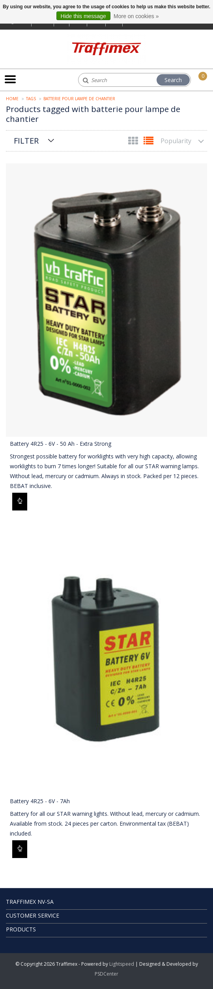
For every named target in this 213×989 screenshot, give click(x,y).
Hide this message (83, 16)
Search (173, 80)
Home (12, 98)
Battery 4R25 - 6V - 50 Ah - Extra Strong (60, 443)
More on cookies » (136, 16)
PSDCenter (106, 973)
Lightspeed (121, 964)
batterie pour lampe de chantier (79, 98)
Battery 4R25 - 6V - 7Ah (40, 801)
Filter (26, 140)
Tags (31, 98)
